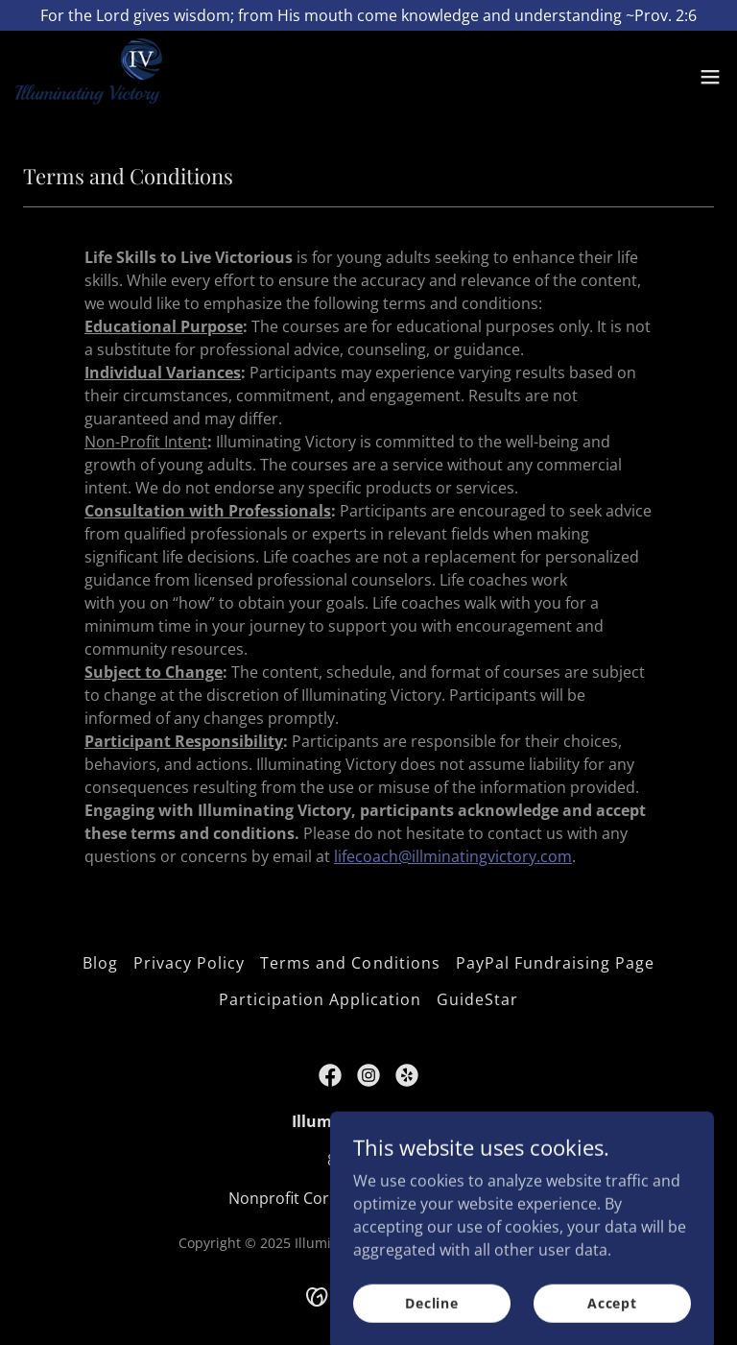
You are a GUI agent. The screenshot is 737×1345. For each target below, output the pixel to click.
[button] (710, 77)
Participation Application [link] (320, 999)
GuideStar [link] (477, 999)
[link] (88, 76)
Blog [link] (100, 962)
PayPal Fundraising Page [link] (555, 962)
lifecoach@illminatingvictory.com (453, 856)
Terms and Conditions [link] (350, 962)
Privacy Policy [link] (189, 962)
